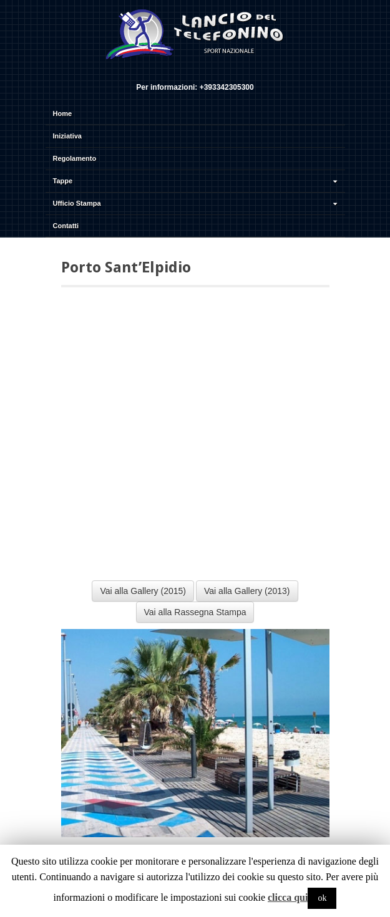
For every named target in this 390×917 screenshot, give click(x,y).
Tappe (196, 181)
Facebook (177, 70)
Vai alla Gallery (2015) (142, 591)
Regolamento (75, 158)
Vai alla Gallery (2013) (247, 591)
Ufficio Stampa (196, 203)
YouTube (210, 70)
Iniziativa (67, 136)
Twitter (194, 70)
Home (62, 113)
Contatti (66, 225)
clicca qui (288, 897)
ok (322, 898)
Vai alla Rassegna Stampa (195, 612)
